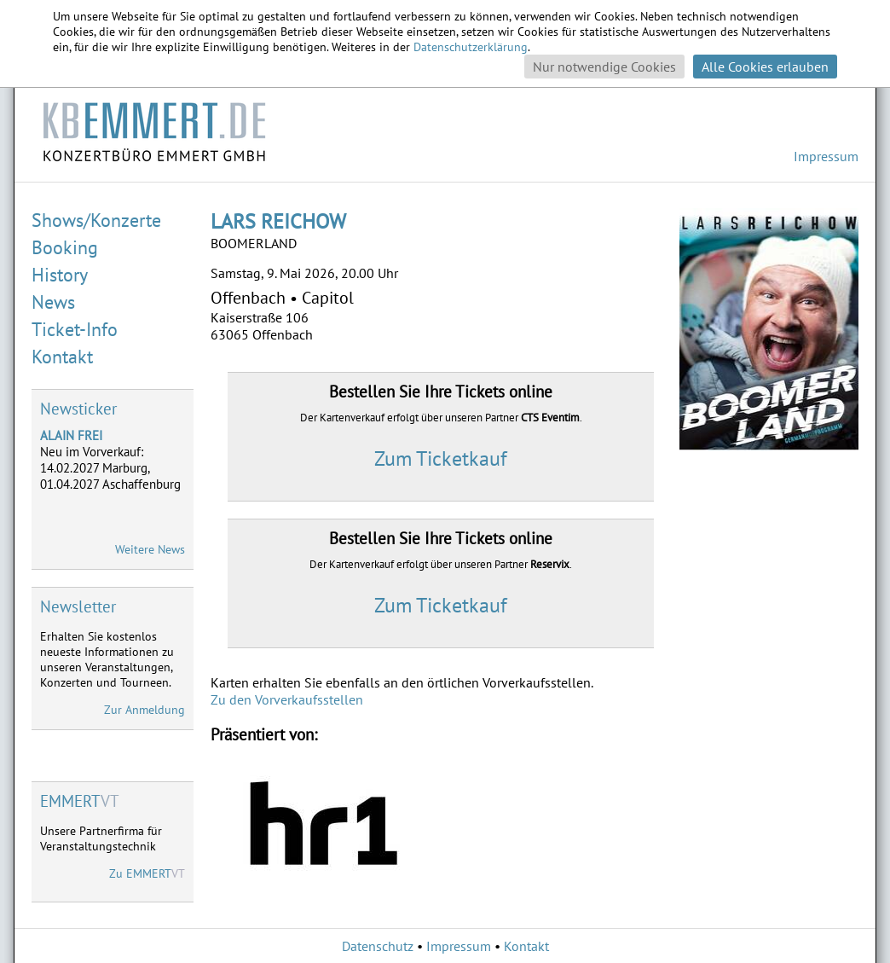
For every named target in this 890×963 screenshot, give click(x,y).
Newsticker (78, 408)
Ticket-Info (75, 329)
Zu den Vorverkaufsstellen (287, 699)
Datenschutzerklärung (470, 47)
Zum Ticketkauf (440, 458)
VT (79, 801)
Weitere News (150, 549)
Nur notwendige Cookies (604, 66)
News (53, 302)
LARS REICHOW (278, 221)
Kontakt (62, 356)
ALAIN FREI (71, 435)
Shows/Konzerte (96, 220)
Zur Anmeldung (144, 709)
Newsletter (78, 606)
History (60, 275)
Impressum (826, 156)
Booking (65, 247)
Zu (147, 873)
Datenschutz (377, 945)
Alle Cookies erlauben (765, 66)
